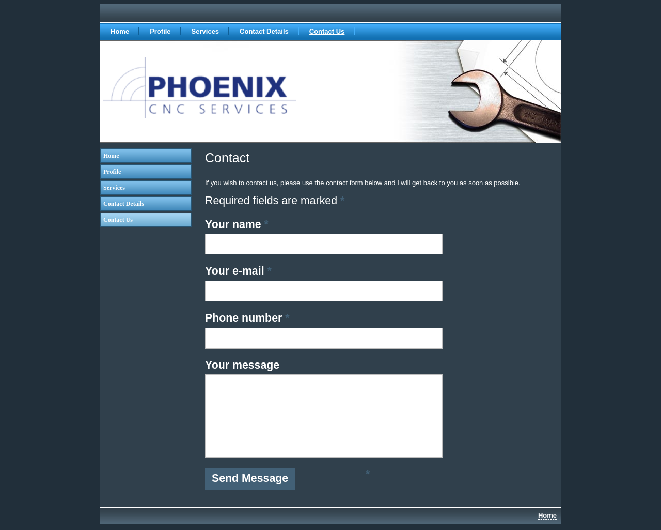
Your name (237, 224)
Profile (160, 31)
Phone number (247, 318)
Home (120, 31)
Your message (242, 365)
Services (205, 31)
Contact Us (327, 31)
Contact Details (264, 31)
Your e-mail (238, 271)
